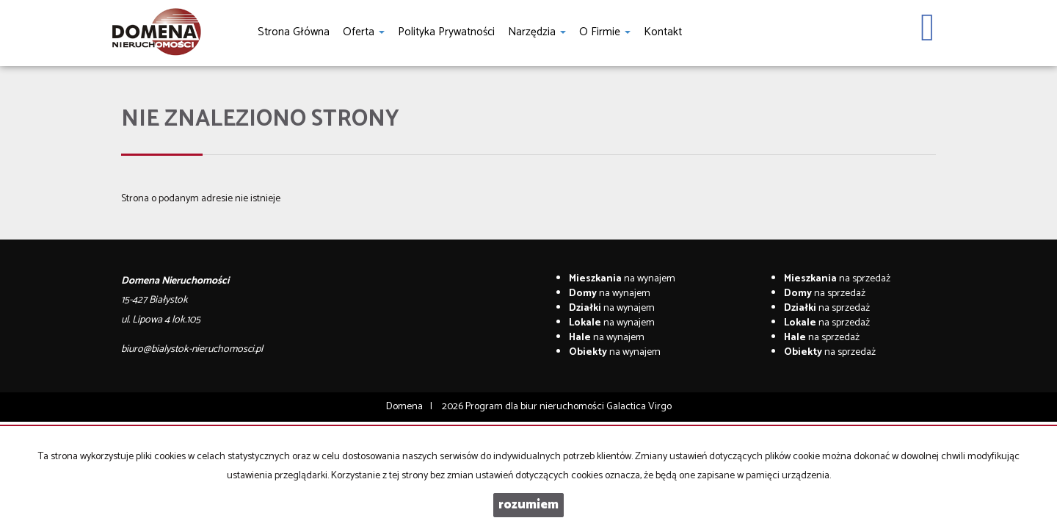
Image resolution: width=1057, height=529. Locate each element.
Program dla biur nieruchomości (535, 406)
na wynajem (622, 278)
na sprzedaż (837, 278)
